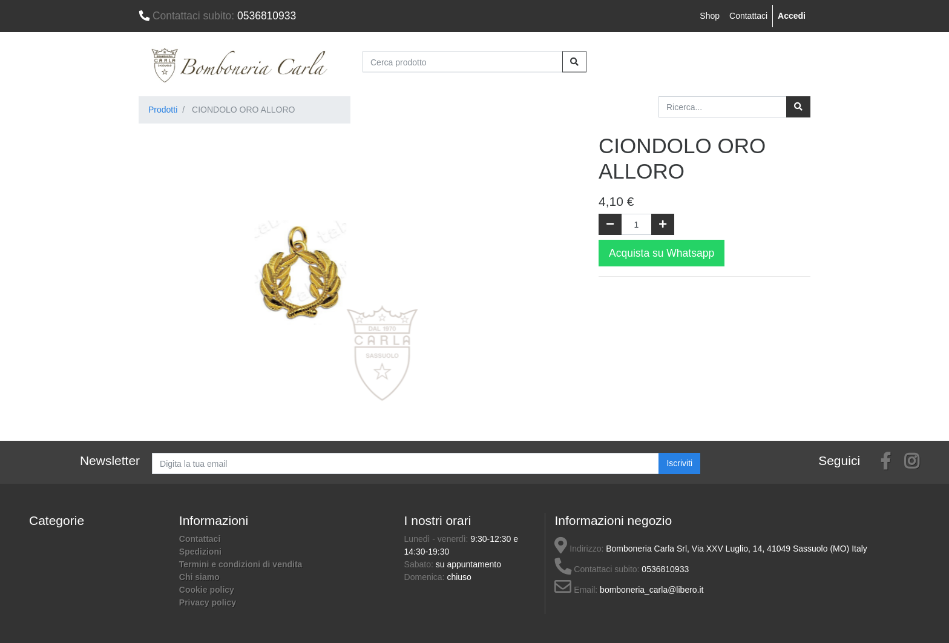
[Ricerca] (798, 106)
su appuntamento (468, 564)
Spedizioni (200, 551)
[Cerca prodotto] (463, 62)
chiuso (459, 577)
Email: (575, 590)
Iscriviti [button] (679, 463)
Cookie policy (206, 590)
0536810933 (217, 16)
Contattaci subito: (596, 569)
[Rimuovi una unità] (610, 224)
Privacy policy (207, 602)
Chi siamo (199, 577)
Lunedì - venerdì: (437, 539)
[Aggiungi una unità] (662, 224)
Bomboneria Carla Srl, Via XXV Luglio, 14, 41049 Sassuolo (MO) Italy (736, 548)
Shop (710, 16)
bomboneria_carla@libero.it (651, 590)
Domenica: (425, 577)
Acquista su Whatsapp (661, 253)
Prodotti (162, 109)
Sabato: (420, 564)
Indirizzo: (578, 548)
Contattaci (748, 16)
